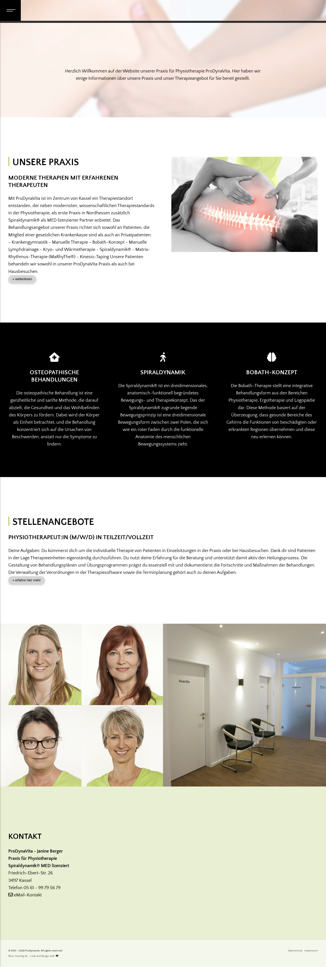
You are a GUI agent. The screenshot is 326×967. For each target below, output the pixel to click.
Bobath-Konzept (271, 372)
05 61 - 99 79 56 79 (42, 887)
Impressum (311, 950)
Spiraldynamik (162, 372)
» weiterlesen (22, 279)
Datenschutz (295, 950)
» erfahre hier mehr (26, 580)
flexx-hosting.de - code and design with (33, 956)
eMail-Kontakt (25, 895)
